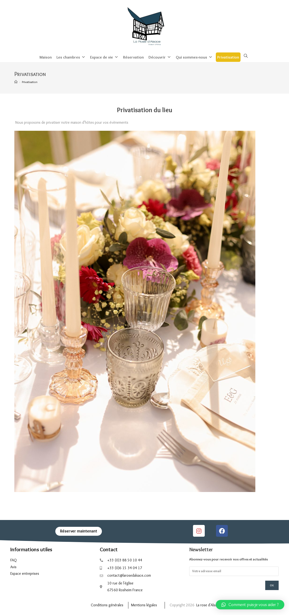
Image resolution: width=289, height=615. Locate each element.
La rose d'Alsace (208, 604)
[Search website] (245, 55)
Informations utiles (31, 549)
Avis (13, 566)
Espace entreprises (24, 573)
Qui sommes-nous (194, 56)
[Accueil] (15, 81)
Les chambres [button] (70, 56)
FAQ (13, 559)
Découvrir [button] (160, 56)
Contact (109, 549)
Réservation (133, 56)
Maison (46, 56)
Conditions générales (107, 604)
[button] (250, 604)
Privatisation (228, 56)
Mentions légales (144, 604)
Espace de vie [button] (104, 56)
